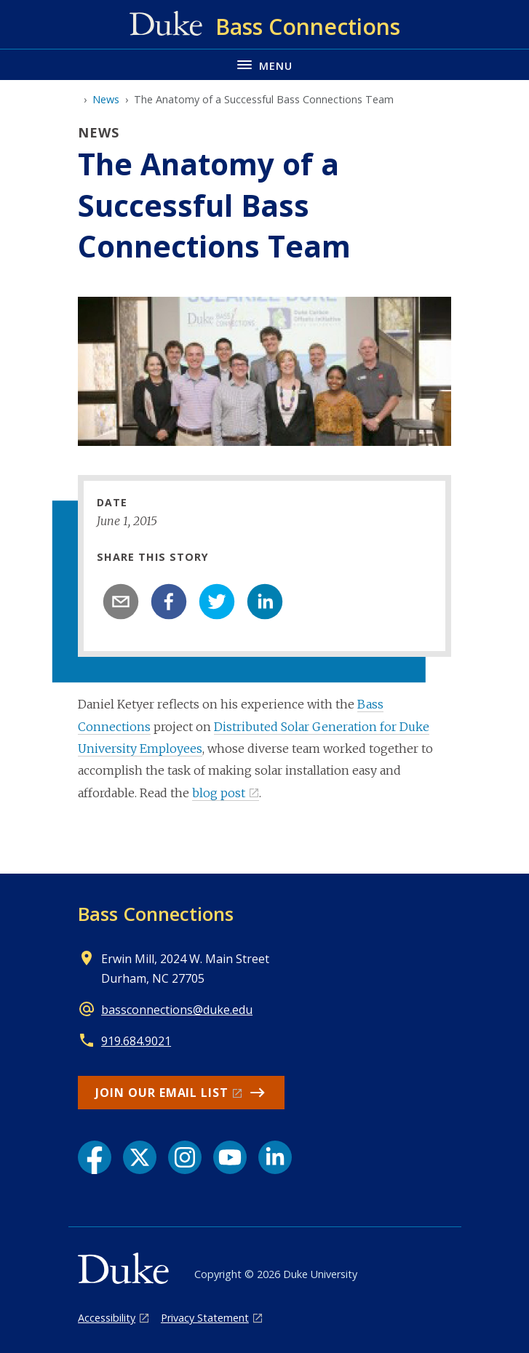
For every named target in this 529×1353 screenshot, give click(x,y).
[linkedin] (265, 601)
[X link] (139, 1157)
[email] (121, 601)
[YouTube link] (230, 1157)
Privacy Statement (205, 1318)
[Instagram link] (185, 1157)
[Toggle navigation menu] (264, 64)
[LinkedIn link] (275, 1157)
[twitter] (217, 601)
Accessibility (106, 1318)
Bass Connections (156, 914)
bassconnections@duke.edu (176, 1010)
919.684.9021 (136, 1041)
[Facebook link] (94, 1157)
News (105, 99)
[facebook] (169, 601)
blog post (218, 793)
